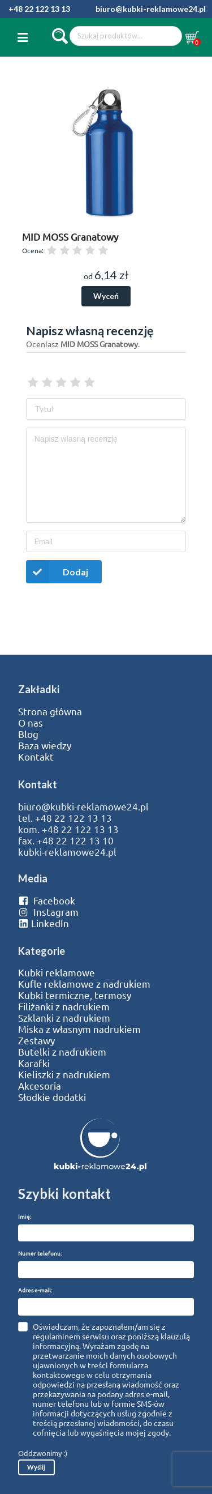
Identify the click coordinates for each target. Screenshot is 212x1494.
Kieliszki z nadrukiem (64, 1074)
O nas (30, 722)
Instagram (48, 911)
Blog (28, 734)
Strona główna (50, 711)
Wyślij (36, 1467)
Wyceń (106, 296)
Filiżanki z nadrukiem (64, 1006)
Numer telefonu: (40, 1253)
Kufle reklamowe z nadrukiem (84, 983)
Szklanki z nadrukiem (64, 1017)
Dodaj (57, 571)
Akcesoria (39, 1085)
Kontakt (36, 756)
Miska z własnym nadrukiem (79, 1029)
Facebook (46, 900)
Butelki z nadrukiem (62, 1051)
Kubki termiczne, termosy (74, 995)
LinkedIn (43, 923)
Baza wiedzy (44, 745)
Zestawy (36, 1040)
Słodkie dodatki (52, 1097)
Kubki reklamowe (56, 972)
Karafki (34, 1063)
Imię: (24, 1216)
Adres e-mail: (35, 1290)
